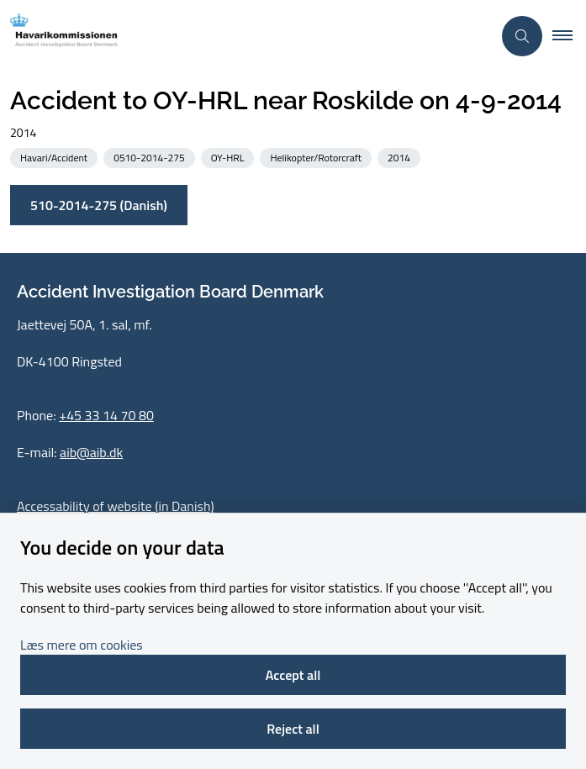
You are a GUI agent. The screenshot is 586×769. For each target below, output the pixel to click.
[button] (569, 36)
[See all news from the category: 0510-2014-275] (150, 157)
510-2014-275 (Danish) (98, 205)
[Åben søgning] (522, 36)
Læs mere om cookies (81, 645)
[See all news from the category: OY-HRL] (229, 157)
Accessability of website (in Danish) (115, 506)
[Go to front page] (246, 35)
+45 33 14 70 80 (106, 415)
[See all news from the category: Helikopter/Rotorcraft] (317, 157)
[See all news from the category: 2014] (400, 157)
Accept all (293, 675)
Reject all (293, 729)
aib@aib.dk (91, 452)
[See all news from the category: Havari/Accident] (55, 157)
